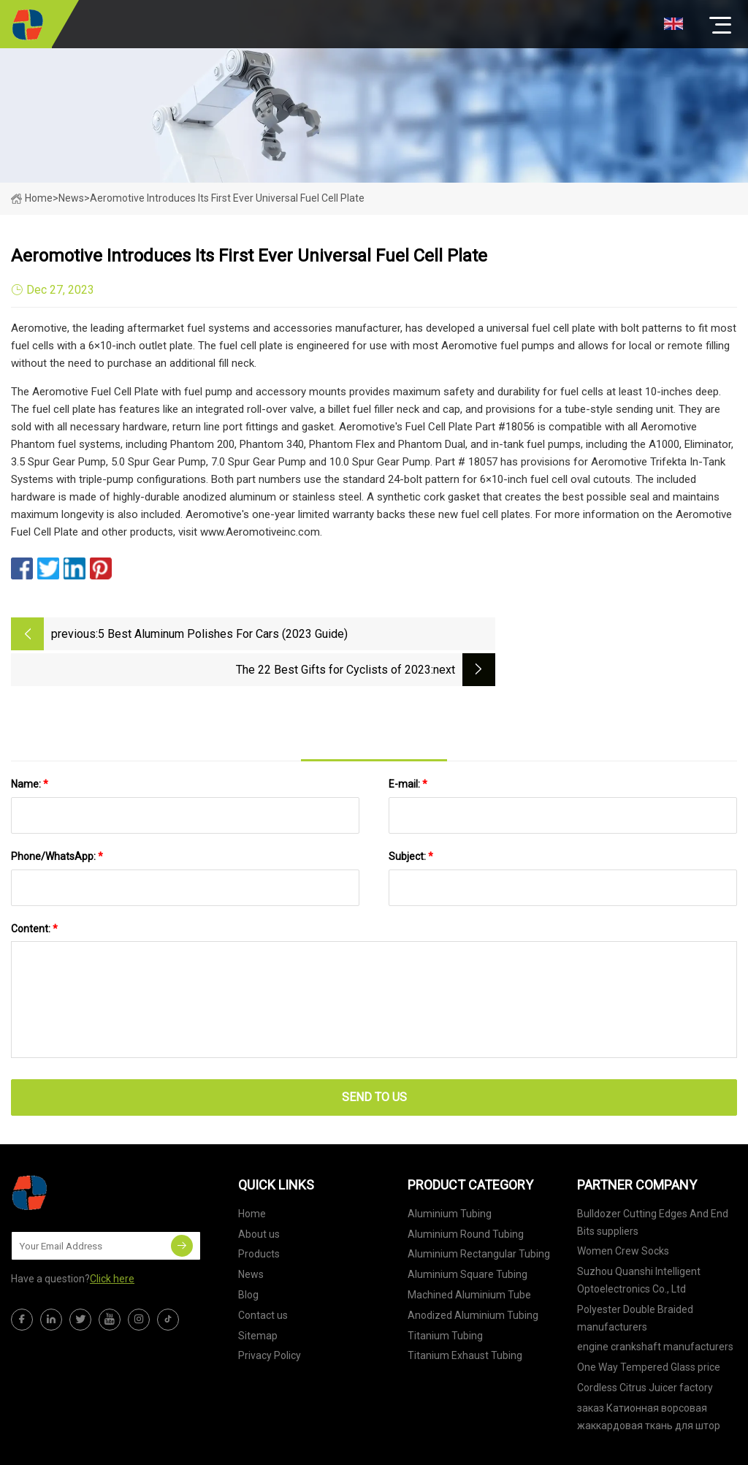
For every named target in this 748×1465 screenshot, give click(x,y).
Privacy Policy (269, 1318)
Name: (29, 746)
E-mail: (408, 746)
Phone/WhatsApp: (57, 818)
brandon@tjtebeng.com (482, 1447)
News (251, 1237)
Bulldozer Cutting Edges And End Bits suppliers (652, 1184)
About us (259, 1196)
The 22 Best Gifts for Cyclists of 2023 (575, 634)
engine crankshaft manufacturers (655, 1309)
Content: (34, 891)
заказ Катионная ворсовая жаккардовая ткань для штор (648, 1378)
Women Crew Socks (623, 1213)
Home (32, 198)
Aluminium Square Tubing (467, 1237)
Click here (112, 1241)
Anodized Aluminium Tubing (473, 1277)
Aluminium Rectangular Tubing (479, 1216)
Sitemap (258, 1298)
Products (259, 1216)
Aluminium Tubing (450, 1175)
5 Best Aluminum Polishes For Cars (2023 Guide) (223, 634)
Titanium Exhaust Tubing (465, 1318)
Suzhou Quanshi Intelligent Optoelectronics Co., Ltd (639, 1242)
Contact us (263, 1277)
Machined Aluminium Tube (469, 1257)
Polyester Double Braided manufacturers (635, 1280)
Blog (248, 1257)
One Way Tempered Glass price (648, 1330)
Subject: (411, 818)
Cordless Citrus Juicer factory (645, 1349)
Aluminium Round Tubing (466, 1196)
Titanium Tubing (445, 1298)
